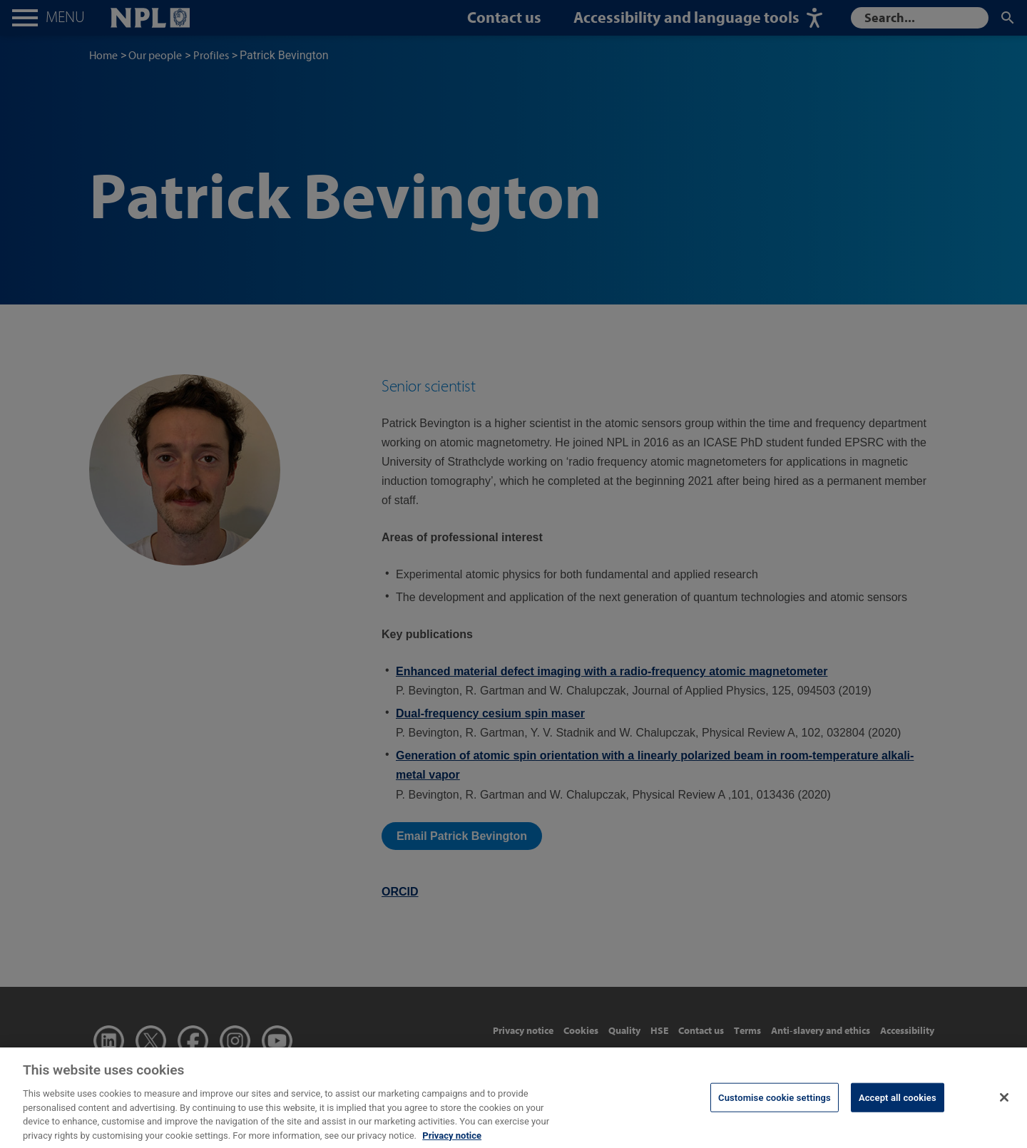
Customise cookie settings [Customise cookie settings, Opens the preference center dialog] (774, 1105)
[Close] (1004, 1106)
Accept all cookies (897, 1105)
